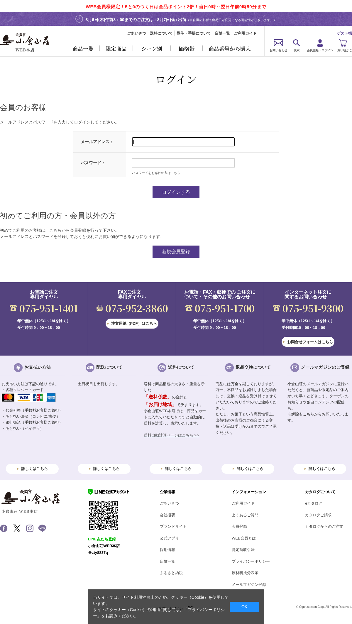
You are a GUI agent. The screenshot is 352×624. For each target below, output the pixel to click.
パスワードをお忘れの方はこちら (156, 173)
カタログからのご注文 (324, 526)
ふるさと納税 (171, 573)
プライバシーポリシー (251, 561)
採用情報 (167, 549)
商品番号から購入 (230, 48)
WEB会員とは (244, 538)
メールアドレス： (97, 141)
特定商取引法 (243, 549)
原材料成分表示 (245, 573)
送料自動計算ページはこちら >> (171, 435)
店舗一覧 (222, 33)
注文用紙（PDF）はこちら (134, 323)
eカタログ (313, 503)
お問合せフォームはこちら (310, 342)
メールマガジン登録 (249, 584)
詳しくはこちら (34, 468)
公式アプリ (169, 538)
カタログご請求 (318, 515)
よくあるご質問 (245, 515)
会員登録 (239, 526)
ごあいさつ (136, 33)
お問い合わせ (278, 50)
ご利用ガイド (245, 33)
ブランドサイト (173, 526)
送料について (161, 33)
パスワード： (93, 162)
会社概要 (167, 515)
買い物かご (344, 50)
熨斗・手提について (194, 33)
